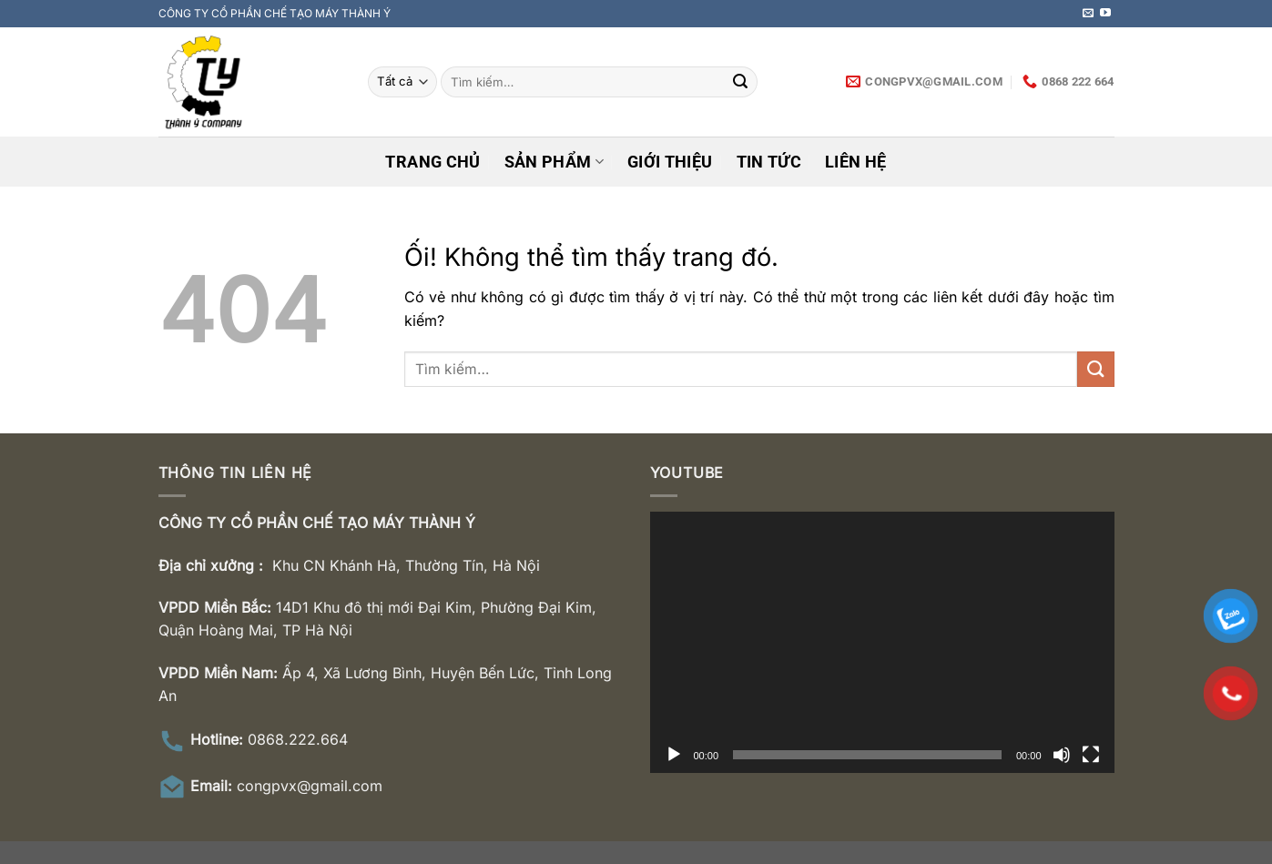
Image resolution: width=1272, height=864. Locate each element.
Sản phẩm (554, 162)
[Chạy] (674, 755)
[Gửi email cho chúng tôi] (1088, 13)
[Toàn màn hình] (1091, 755)
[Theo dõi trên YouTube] (1105, 13)
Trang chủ (432, 162)
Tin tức (769, 162)
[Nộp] (740, 81)
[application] (882, 642)
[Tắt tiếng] (1062, 755)
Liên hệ (855, 162)
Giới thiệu (670, 162)
